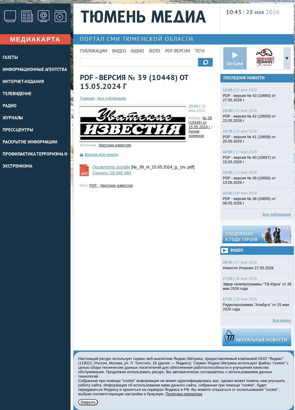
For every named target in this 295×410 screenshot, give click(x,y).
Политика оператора (184, 394)
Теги (200, 51)
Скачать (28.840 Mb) (112, 173)
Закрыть (88, 402)
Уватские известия (114, 145)
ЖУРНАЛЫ (13, 118)
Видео (119, 51)
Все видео (282, 320)
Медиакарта (35, 39)
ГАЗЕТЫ (10, 58)
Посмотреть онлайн (111, 167)
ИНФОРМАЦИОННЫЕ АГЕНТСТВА (35, 70)
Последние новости (243, 78)
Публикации (93, 51)
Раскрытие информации (30, 142)
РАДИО (9, 106)
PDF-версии (177, 51)
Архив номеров (196, 133)
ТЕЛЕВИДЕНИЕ (17, 94)
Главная (87, 98)
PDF (93, 185)
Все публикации (112, 98)
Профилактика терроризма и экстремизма (35, 160)
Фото (154, 51)
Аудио (137, 51)
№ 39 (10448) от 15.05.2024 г (200, 122)
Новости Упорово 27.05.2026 (248, 268)
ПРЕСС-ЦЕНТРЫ (18, 130)
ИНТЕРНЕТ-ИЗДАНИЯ (23, 82)
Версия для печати (101, 154)
